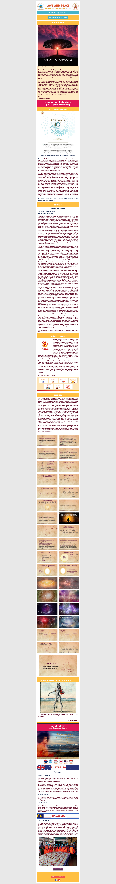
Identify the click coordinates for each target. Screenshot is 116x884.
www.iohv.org (47, 375)
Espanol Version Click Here (58, 17)
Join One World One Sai (58, 876)
